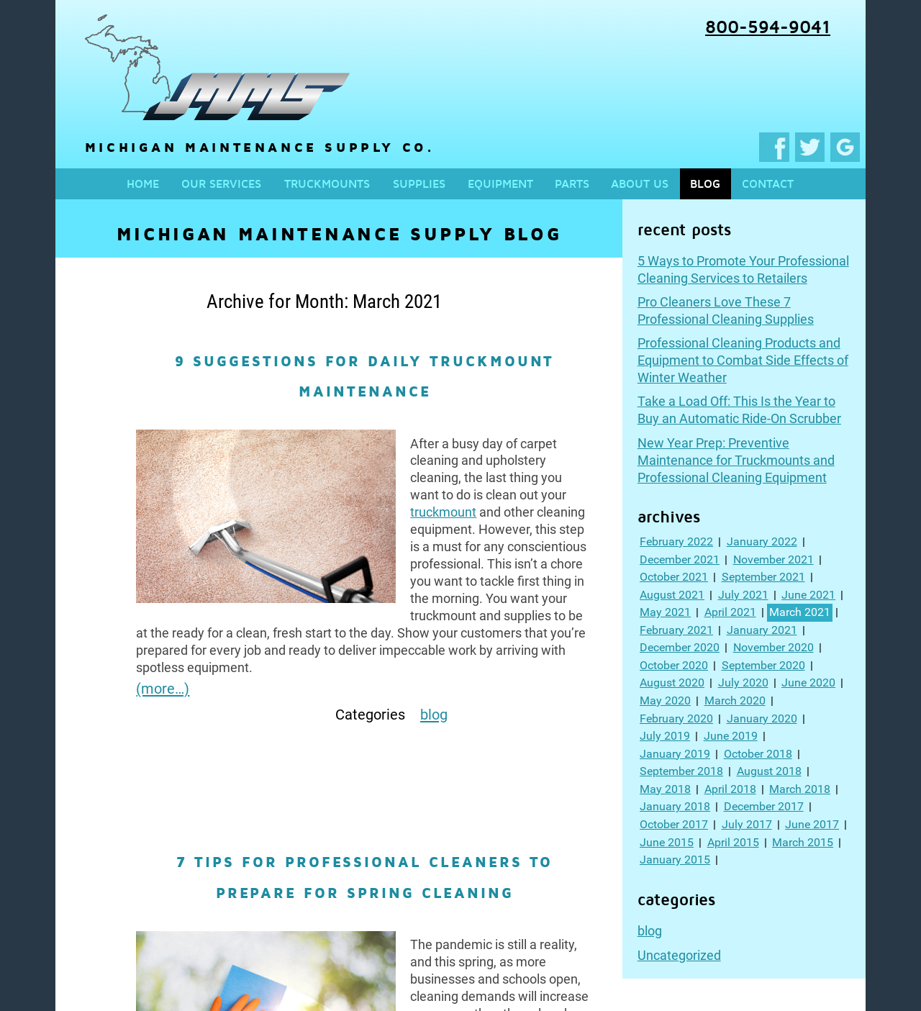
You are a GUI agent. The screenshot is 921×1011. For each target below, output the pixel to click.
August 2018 (769, 771)
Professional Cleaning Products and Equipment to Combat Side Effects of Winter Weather (743, 360)
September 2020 (763, 665)
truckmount (443, 512)
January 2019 (675, 754)
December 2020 (680, 647)
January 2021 (762, 630)
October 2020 (674, 665)
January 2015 (675, 859)
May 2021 (665, 612)
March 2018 (799, 789)
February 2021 (676, 630)
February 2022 (676, 541)
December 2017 (764, 806)
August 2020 (672, 682)
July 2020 (743, 682)
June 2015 (667, 842)
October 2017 (674, 824)
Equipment (500, 183)
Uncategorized (679, 955)
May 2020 (665, 700)
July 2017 (747, 824)
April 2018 (730, 789)
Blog (705, 183)
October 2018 (758, 754)
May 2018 (665, 789)
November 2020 (773, 647)
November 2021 (773, 559)
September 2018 (681, 771)
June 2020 (808, 682)
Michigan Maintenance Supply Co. (217, 146)
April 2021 (730, 612)
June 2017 (812, 824)
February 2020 (676, 718)
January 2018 (675, 806)
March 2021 (799, 612)
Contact (768, 183)
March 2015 (802, 842)
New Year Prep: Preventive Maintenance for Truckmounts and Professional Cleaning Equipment (736, 460)
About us (639, 183)
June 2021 (808, 595)
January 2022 (762, 541)
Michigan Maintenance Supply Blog (339, 233)
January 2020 (762, 718)
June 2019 (731, 736)
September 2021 (763, 577)
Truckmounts (327, 183)
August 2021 (672, 595)
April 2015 (733, 842)
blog (650, 930)
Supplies (419, 183)
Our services (221, 183)
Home (143, 183)
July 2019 (665, 736)
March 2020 (735, 700)
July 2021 (743, 595)
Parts (572, 183)
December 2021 (680, 559)
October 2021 (674, 577)
